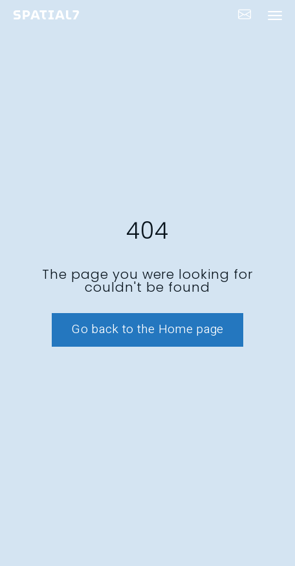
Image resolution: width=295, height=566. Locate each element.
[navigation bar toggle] (275, 15)
